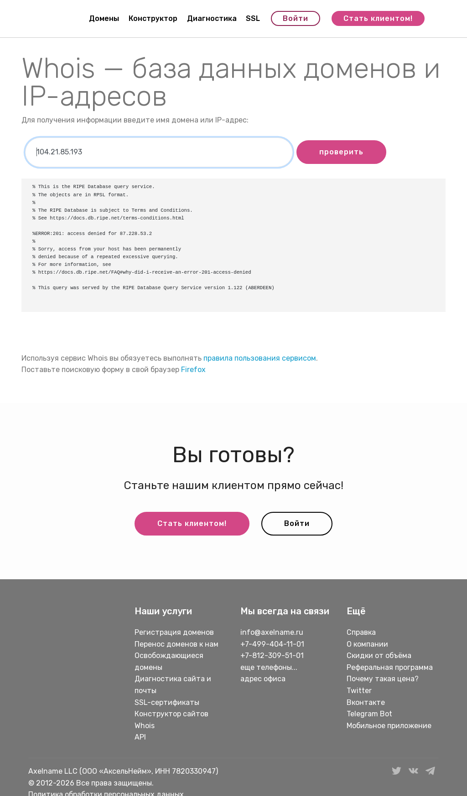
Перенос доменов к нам (176, 644)
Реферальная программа (390, 667)
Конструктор (153, 18)
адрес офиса (262, 678)
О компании (367, 644)
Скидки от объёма (379, 655)
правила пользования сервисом (259, 358)
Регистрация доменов (174, 632)
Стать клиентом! (378, 18)
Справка (361, 632)
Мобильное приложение (389, 725)
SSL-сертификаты (168, 702)
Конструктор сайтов (171, 713)
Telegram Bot (369, 713)
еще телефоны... (268, 667)
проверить (341, 152)
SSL (253, 18)
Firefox (193, 369)
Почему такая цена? (383, 678)
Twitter (359, 690)
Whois (145, 725)
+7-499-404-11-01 (272, 644)
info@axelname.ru (271, 632)
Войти (295, 18)
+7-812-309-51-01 (272, 655)
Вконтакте (366, 702)
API (140, 737)
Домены (104, 18)
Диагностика (212, 18)
